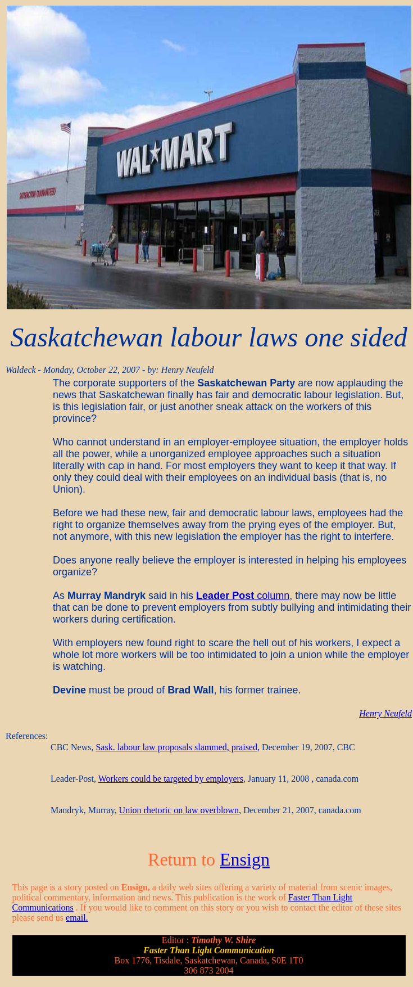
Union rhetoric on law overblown (179, 810)
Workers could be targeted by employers (170, 778)
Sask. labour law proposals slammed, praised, (178, 747)
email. (77, 917)
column (271, 595)
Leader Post (225, 595)
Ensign (245, 859)
